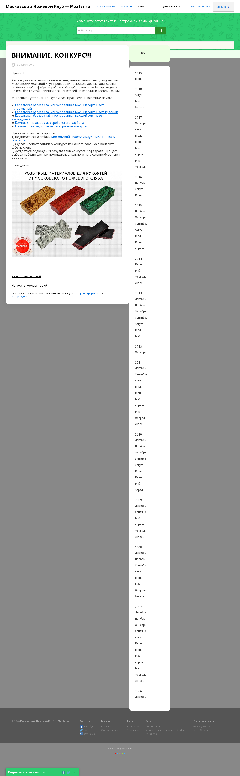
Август (139, 95)
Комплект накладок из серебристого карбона (49, 123)
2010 (138, 434)
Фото (130, 720)
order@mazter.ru (202, 729)
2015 (138, 205)
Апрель (139, 154)
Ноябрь (140, 182)
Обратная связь (203, 720)
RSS (140, 53)
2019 (138, 73)
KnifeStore (151, 733)
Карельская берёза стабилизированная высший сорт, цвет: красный (66, 112)
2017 (138, 117)
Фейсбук (86, 726)
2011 (138, 362)
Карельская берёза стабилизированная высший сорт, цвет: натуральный (58, 107)
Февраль (140, 166)
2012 (138, 346)
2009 (138, 500)
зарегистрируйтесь (89, 293)
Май (138, 101)
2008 (138, 547)
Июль (138, 135)
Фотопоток (133, 726)
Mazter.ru (127, 6)
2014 (138, 258)
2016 (138, 177)
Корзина (106, 726)
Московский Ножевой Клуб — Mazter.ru (48, 6)
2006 (138, 691)
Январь (139, 107)
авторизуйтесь (21, 296)
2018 (138, 89)
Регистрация (204, 6)
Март (138, 160)
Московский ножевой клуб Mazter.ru (166, 729)
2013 (138, 293)
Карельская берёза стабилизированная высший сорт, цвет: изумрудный (58, 117)
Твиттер (86, 730)
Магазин (106, 720)
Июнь (138, 79)
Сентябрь (141, 223)
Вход (193, 6)
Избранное (133, 729)
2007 (138, 606)
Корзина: (223, 6)
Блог (141, 6)
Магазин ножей (106, 6)
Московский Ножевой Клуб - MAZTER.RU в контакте (63, 138)
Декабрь (140, 299)
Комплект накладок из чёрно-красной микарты (51, 126)
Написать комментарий (26, 276)
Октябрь (140, 123)
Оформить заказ (110, 729)
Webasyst (127, 748)
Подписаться (153, 726)
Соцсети (85, 720)
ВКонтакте (87, 733)
